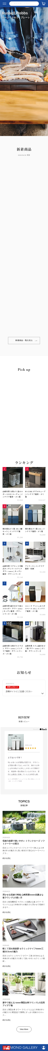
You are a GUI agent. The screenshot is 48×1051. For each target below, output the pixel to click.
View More (24, 1029)
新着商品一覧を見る (24, 340)
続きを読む (7, 858)
